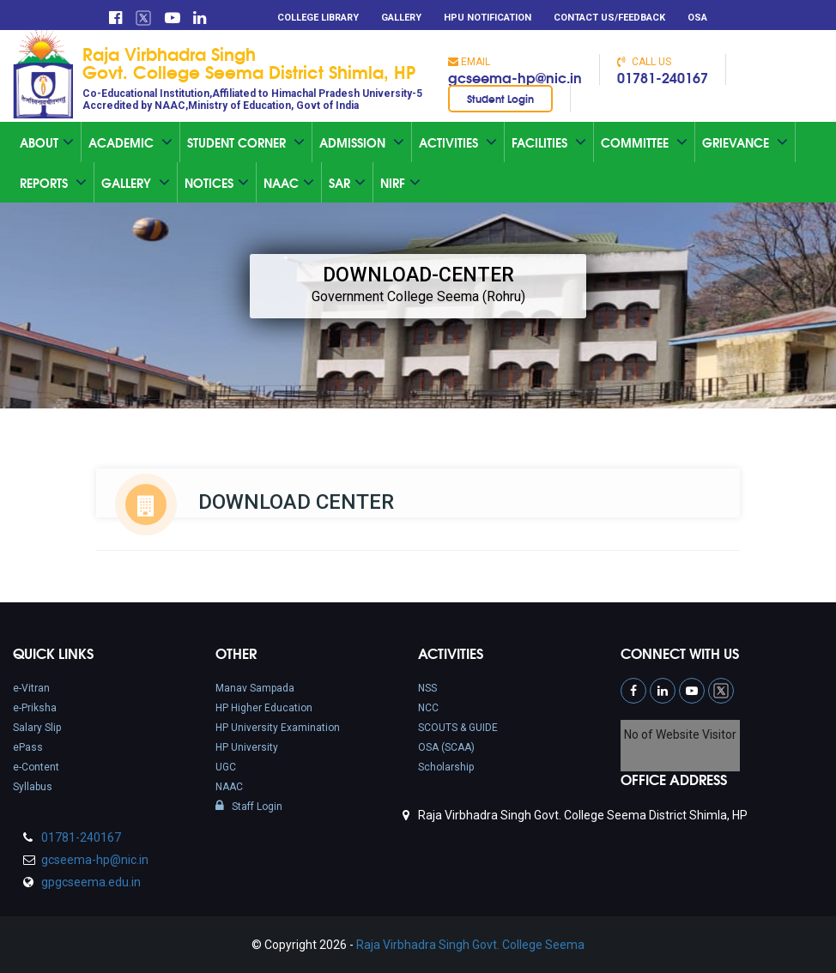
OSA (697, 17)
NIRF (400, 182)
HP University (246, 747)
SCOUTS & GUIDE (458, 728)
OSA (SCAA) (446, 747)
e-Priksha (35, 708)
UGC (225, 767)
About (47, 142)
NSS (427, 688)
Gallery (401, 17)
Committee (644, 142)
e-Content (36, 767)
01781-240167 (662, 77)
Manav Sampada (254, 688)
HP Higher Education (263, 708)
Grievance (745, 142)
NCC (428, 708)
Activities (458, 142)
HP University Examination (277, 728)
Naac (289, 182)
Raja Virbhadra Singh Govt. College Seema (470, 945)
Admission (361, 142)
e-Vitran (31, 688)
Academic (130, 142)
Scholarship (446, 767)
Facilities (549, 142)
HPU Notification (487, 17)
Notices (217, 182)
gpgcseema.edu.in (90, 882)
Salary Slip (37, 728)
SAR (347, 182)
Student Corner (246, 142)
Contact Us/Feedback (609, 17)
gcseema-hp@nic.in (515, 77)
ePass (28, 747)
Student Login (500, 98)
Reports (53, 182)
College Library (318, 17)
